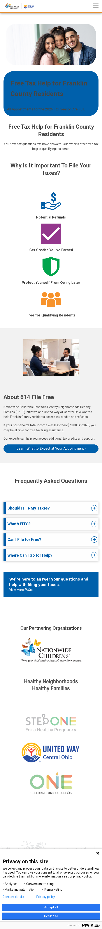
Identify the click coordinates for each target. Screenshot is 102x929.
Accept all (51, 907)
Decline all (51, 916)
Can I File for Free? (24, 539)
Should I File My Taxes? (28, 508)
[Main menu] (95, 6)
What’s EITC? (18, 524)
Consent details (13, 897)
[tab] (47, 508)
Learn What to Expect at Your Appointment (50, 448)
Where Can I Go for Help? (29, 555)
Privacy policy (45, 897)
